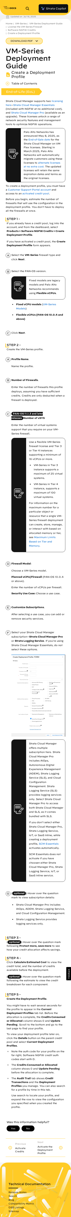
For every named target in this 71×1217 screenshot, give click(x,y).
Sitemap (14, 1211)
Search (13, 1196)
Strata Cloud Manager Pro (27, 112)
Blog (11, 1199)
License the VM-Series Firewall (25, 26)
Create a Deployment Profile (24, 33)
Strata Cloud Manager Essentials (34, 105)
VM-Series (21, 23)
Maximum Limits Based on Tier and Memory (42, 541)
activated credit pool (35, 193)
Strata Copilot (53, 8)
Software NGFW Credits (22, 30)
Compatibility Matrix (21, 1203)
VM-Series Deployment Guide (45, 23)
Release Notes (18, 1192)
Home (9, 23)
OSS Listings (16, 1207)
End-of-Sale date (39, 139)
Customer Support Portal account (29, 189)
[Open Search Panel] (28, 8)
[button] (68, 973)
